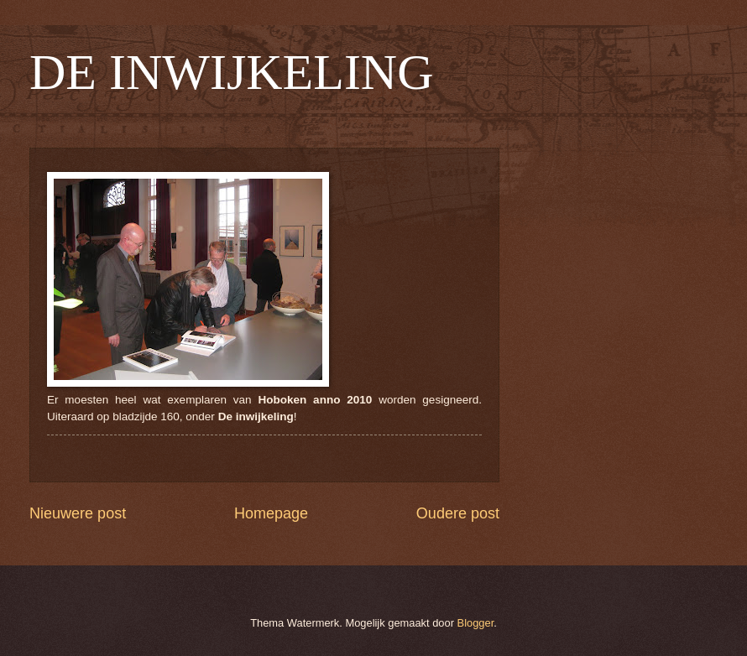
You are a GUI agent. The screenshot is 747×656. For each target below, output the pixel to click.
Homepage (271, 513)
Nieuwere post (77, 513)
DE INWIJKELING (231, 72)
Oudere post (457, 513)
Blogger (475, 623)
